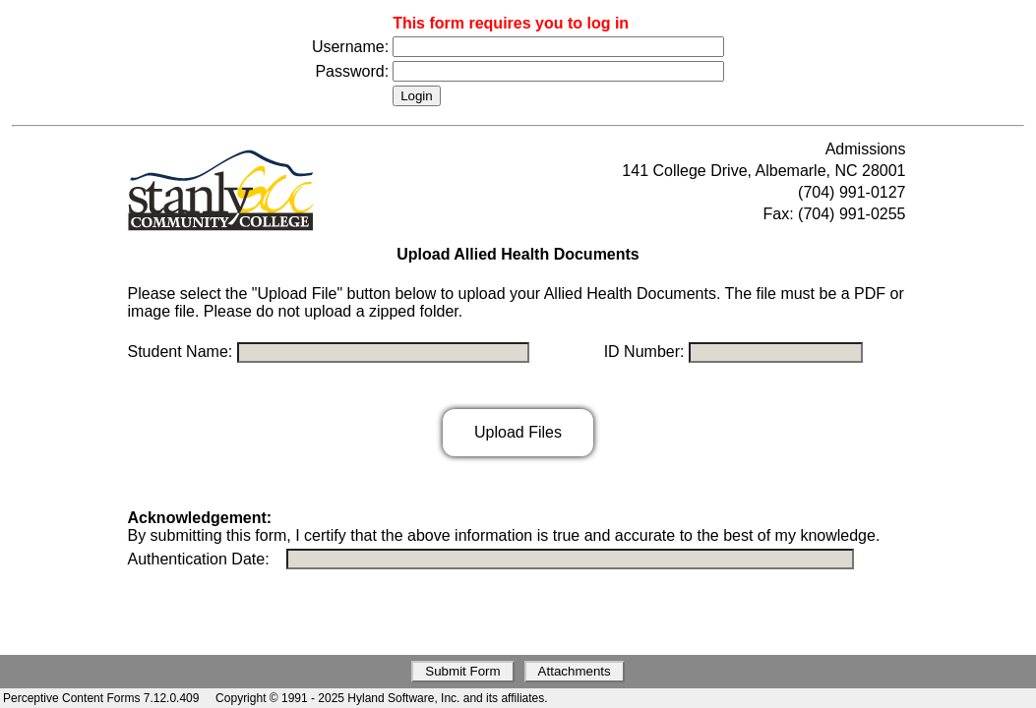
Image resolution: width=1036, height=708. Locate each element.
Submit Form (462, 671)
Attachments (574, 671)
